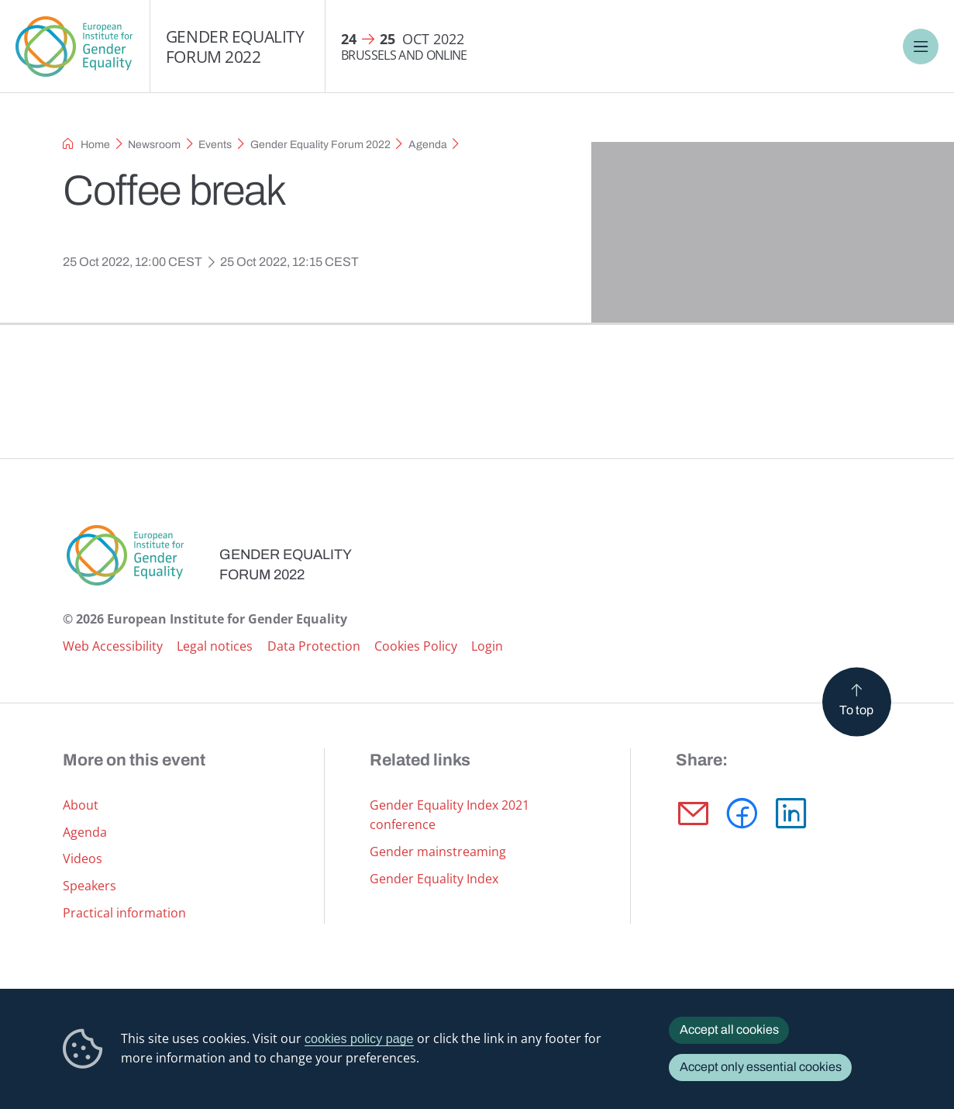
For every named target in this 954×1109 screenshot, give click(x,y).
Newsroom (154, 144)
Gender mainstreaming (438, 851)
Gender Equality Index (434, 878)
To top (856, 709)
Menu (920, 46)
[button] (693, 813)
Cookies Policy (415, 646)
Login (487, 646)
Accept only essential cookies (761, 1066)
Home (95, 144)
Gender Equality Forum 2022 (235, 46)
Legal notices (215, 646)
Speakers (89, 885)
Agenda (427, 144)
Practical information (124, 912)
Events (215, 144)
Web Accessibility (113, 646)
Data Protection (313, 646)
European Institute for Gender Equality (75, 46)
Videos (82, 858)
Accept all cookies (729, 1029)
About (80, 805)
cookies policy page (359, 1038)
